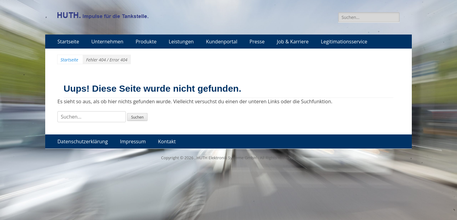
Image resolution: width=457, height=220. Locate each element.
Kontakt (167, 141)
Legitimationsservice (344, 41)
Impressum (133, 141)
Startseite (68, 41)
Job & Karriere (293, 41)
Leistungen (181, 41)
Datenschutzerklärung (82, 141)
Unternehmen (107, 41)
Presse (257, 41)
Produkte (146, 41)
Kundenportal (221, 41)
